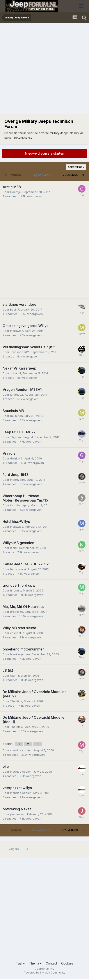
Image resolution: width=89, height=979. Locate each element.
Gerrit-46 (16, 458)
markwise (16, 330)
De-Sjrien (16, 416)
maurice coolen (21, 750)
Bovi (13, 309)
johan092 (16, 394)
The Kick (16, 701)
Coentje (15, 192)
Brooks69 (16, 611)
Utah (13, 675)
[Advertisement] (44, 69)
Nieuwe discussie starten (44, 153)
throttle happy (19, 505)
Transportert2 (19, 352)
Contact (51, 963)
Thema (35, 963)
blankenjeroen (20, 654)
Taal (20, 963)
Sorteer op (76, 167)
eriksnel (15, 633)
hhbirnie (15, 590)
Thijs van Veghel (21, 437)
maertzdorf (17, 479)
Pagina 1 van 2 (42, 175)
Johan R (15, 373)
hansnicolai (18, 569)
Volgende (70, 175)
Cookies (67, 963)
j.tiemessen (17, 814)
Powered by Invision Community (44, 972)
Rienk (14, 548)
